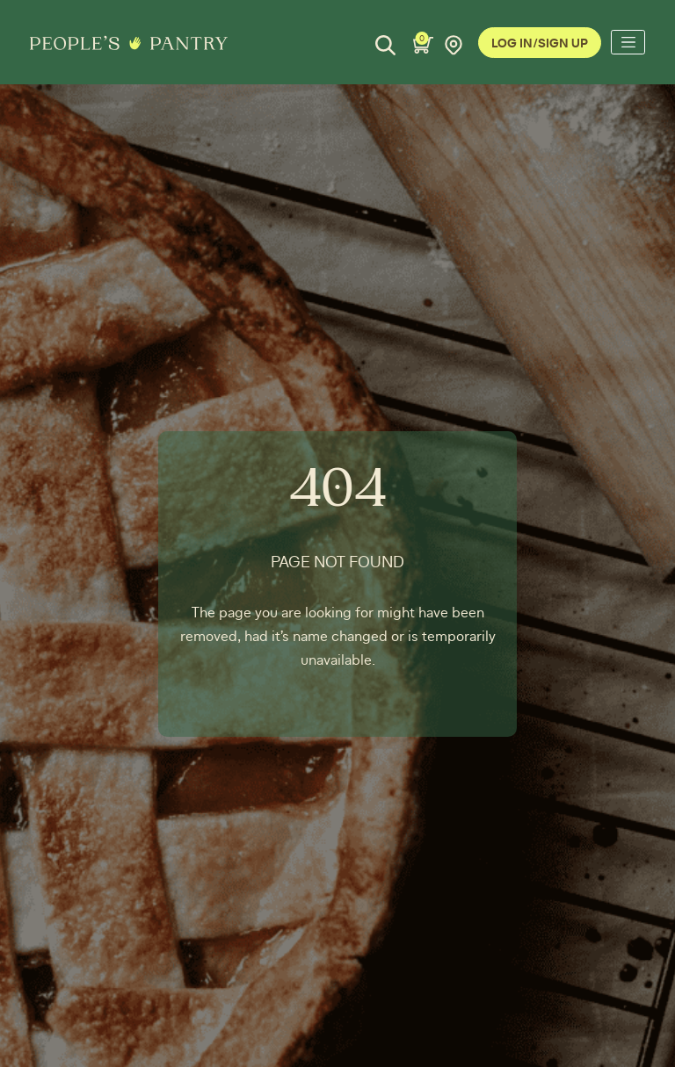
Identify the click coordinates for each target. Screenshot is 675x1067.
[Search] (385, 45)
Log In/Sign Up (539, 44)
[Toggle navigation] (627, 42)
